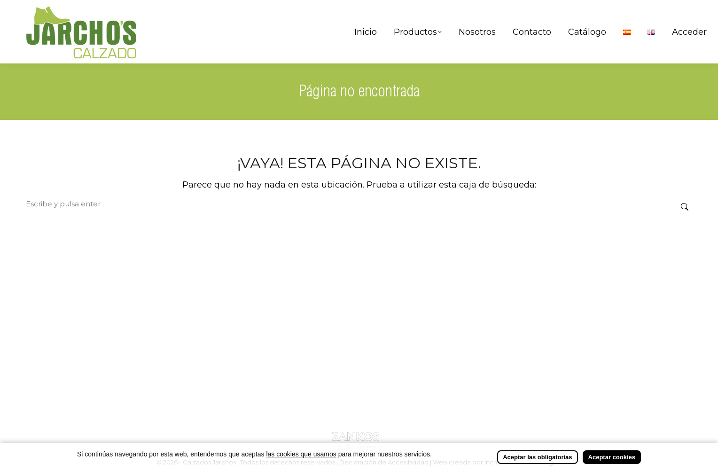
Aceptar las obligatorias (537, 457)
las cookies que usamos (301, 454)
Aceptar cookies (611, 457)
